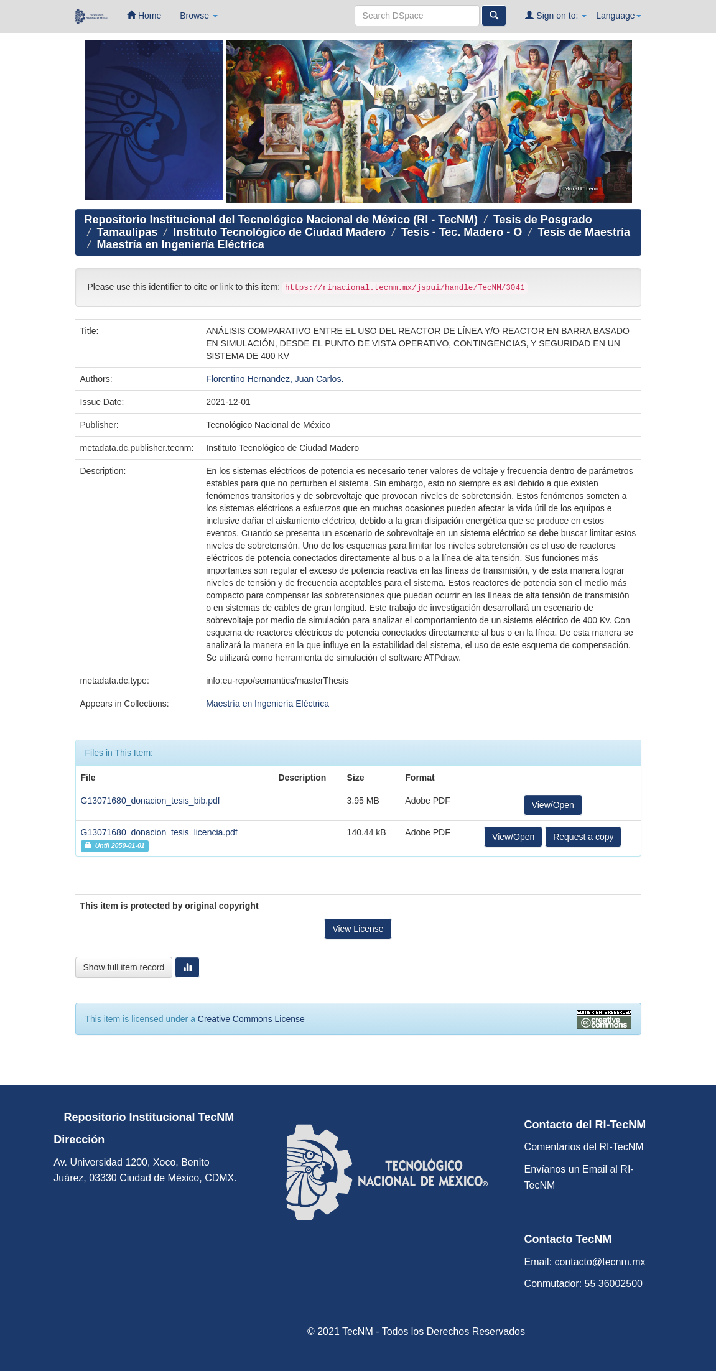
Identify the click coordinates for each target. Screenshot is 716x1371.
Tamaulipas (127, 232)
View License (357, 929)
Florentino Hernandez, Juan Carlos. (274, 379)
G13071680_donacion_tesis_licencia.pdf (159, 832)
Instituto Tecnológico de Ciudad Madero (279, 232)
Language (618, 16)
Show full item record (124, 967)
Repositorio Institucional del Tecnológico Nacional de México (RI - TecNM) (281, 219)
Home (144, 15)
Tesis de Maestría (583, 232)
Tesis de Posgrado (542, 219)
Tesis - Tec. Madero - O (461, 232)
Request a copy (583, 837)
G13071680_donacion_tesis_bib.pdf (150, 801)
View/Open (553, 805)
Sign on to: (556, 15)
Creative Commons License (251, 1019)
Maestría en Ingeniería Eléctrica (180, 244)
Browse (199, 16)
